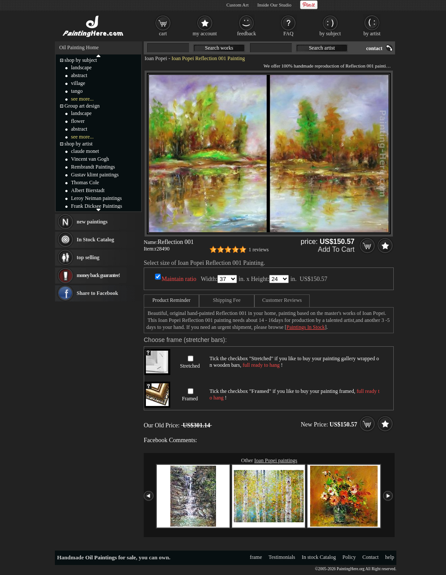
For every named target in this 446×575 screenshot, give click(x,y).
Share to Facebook (97, 293)
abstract (79, 75)
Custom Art (237, 4)
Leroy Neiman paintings (96, 198)
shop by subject (80, 60)
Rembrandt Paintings (93, 167)
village (78, 83)
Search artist (322, 48)
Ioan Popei (156, 58)
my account (205, 33)
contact (374, 48)
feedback (246, 33)
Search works (219, 48)
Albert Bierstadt (88, 190)
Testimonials (282, 557)
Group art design (82, 106)
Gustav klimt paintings (94, 175)
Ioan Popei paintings (275, 460)
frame (256, 557)
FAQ (288, 33)
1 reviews (259, 250)
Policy (349, 557)
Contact (370, 557)
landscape (81, 67)
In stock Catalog (319, 557)
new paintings (92, 222)
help (389, 557)
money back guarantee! (98, 275)
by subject (330, 33)
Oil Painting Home (79, 47)
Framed (190, 399)
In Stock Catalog (95, 240)
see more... (82, 99)
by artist (372, 33)
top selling (88, 257)
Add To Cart (336, 249)
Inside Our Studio (274, 4)
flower (77, 121)
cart (163, 33)
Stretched (189, 366)
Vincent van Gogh (90, 159)
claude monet (85, 151)
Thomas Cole (85, 182)
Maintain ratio (179, 279)
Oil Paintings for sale (110, 557)
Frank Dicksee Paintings (96, 206)
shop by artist (78, 144)
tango (77, 91)
